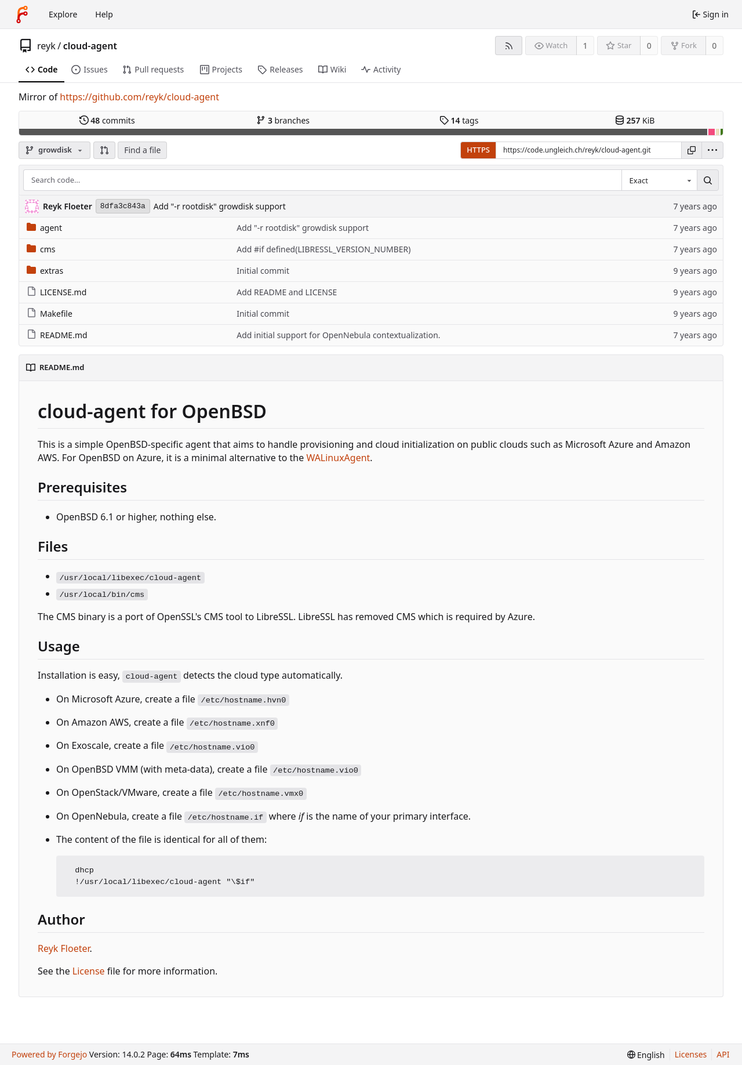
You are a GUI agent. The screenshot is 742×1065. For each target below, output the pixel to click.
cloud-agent (90, 46)
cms (41, 249)
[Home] (22, 14)
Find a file (142, 149)
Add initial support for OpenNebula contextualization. (338, 334)
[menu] (712, 150)
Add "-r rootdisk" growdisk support (220, 206)
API (722, 1054)
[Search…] (708, 180)
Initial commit (263, 270)
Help (104, 14)
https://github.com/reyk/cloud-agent (139, 96)
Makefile (49, 313)
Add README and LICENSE (287, 292)
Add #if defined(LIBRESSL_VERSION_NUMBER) (323, 249)
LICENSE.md (56, 292)
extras (45, 270)
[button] (104, 150)
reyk (46, 46)
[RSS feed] (508, 45)
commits (107, 120)
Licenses (691, 1054)
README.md (57, 334)
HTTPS (478, 149)
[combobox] (659, 180)
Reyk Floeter (64, 948)
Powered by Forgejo (49, 1054)
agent (44, 227)
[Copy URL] (691, 150)
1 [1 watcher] (585, 45)
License (88, 971)
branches (283, 120)
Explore (63, 14)
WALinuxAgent (338, 457)
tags (458, 120)
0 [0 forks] (714, 45)
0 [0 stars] (649, 45)
